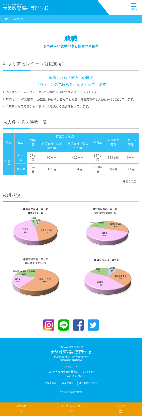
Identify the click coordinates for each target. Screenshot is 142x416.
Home (6, 18)
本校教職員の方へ (88, 383)
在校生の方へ (51, 383)
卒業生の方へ (68, 383)
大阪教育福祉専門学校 (71, 353)
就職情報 (18, 18)
